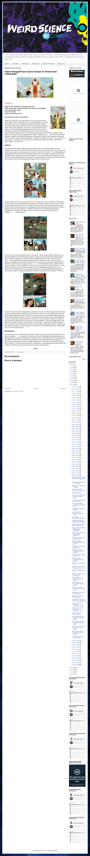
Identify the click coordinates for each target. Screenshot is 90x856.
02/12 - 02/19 (75, 651)
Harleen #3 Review (80, 299)
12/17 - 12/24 (75, 391)
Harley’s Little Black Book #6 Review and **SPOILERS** (78, 529)
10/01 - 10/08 (75, 415)
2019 (72, 380)
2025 (72, 367)
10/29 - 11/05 (75, 406)
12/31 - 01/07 (75, 386)
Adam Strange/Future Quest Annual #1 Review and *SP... (78, 543)
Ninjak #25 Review (76, 492)
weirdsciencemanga (85, 134)
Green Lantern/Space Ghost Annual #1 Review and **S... (78, 505)
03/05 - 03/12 (75, 644)
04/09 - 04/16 (75, 470)
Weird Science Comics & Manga (75, 105)
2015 (72, 669)
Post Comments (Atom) (17, 391)
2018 (72, 382)
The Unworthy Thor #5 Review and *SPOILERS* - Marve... (78, 604)
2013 (72, 674)
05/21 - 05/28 (75, 457)
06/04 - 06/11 (75, 453)
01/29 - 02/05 (75, 656)
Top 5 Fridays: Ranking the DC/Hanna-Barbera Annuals (78, 496)
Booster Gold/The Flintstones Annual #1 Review (78, 513)
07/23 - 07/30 (75, 437)
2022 (72, 373)
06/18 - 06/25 (75, 448)
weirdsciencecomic (86, 105)
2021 (72, 376)
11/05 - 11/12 (75, 404)
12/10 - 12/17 (75, 393)
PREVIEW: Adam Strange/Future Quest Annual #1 (78, 560)
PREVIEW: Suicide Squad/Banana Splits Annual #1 (77, 551)
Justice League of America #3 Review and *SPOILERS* (78, 534)
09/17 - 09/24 (75, 420)
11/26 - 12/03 (75, 397)
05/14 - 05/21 (75, 459)
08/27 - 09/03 (75, 426)
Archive (16, 64)
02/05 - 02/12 (75, 653)
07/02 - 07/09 (75, 444)
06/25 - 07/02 (75, 446)
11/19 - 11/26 (75, 400)
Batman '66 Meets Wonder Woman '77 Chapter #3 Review (80, 261)
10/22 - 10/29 (75, 408)
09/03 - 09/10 (75, 424)
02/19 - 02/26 (75, 649)
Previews (35, 64)
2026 (72, 364)
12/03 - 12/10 (75, 395)
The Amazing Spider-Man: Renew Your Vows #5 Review (78, 623)
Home (6, 64)
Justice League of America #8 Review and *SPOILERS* (80, 314)
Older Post (62, 388)
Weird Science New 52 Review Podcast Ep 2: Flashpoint (78, 633)
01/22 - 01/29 (75, 658)
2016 (72, 667)
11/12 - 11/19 (75, 402)
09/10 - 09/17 (75, 422)
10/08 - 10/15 (75, 413)
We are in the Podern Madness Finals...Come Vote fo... (78, 589)
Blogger (55, 850)
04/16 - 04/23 (75, 468)
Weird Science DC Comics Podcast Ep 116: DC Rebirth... (78, 628)
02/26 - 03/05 (75, 647)
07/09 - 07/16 (75, 442)
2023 (72, 371)
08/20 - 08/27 (75, 428)
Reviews (25, 64)
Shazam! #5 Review (80, 248)
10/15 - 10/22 (75, 411)
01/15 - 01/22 (75, 660)
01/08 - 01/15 (75, 662)
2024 (72, 369)
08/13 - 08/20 (75, 431)
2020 (72, 378)
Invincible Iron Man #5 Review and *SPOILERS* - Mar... (77, 609)
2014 (72, 672)
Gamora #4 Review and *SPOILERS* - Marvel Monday (78, 618)
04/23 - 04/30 (75, 466)
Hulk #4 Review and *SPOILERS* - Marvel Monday (78, 584)
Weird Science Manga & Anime (75, 134)
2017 (72, 384)
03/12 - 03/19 (75, 642)
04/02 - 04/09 (75, 473)
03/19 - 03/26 (75, 640)
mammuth (44, 850)
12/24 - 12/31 (75, 389)
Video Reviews (48, 64)
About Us (61, 64)
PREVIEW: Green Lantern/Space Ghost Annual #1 (78, 579)
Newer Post (8, 388)
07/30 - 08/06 (75, 435)
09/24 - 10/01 (75, 417)
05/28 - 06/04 (75, 455)
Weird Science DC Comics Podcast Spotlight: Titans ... (78, 479)
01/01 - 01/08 (75, 664)
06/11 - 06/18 (75, 451)
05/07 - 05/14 (75, 462)
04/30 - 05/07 (75, 464)
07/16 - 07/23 (75, 439)
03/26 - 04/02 (75, 475)
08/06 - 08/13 (75, 433)
